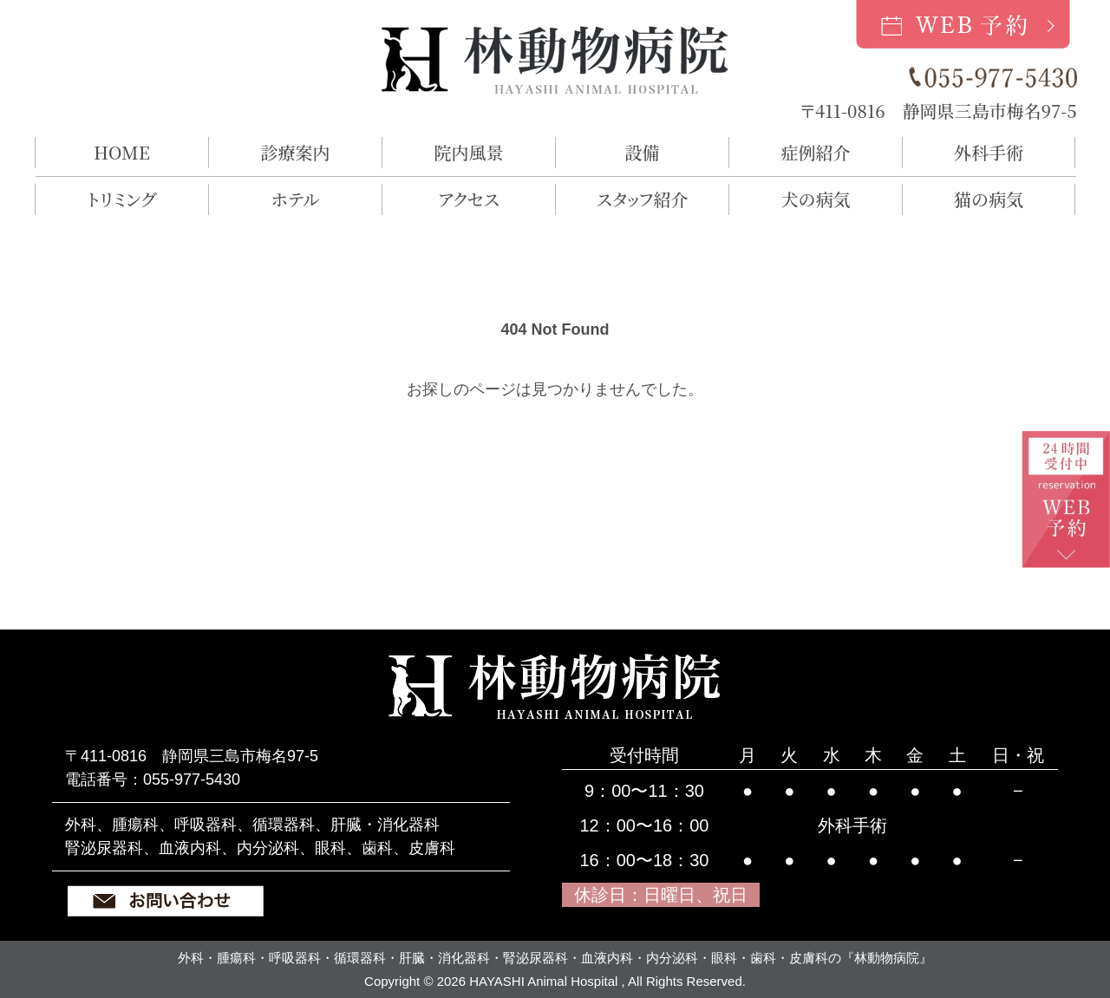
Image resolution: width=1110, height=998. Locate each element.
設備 (642, 152)
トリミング (122, 199)
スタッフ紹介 (643, 199)
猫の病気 (988, 199)
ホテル (295, 199)
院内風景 (469, 152)
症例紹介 (816, 152)
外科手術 (988, 152)
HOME (122, 152)
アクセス (469, 199)
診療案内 (295, 152)
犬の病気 (816, 199)
